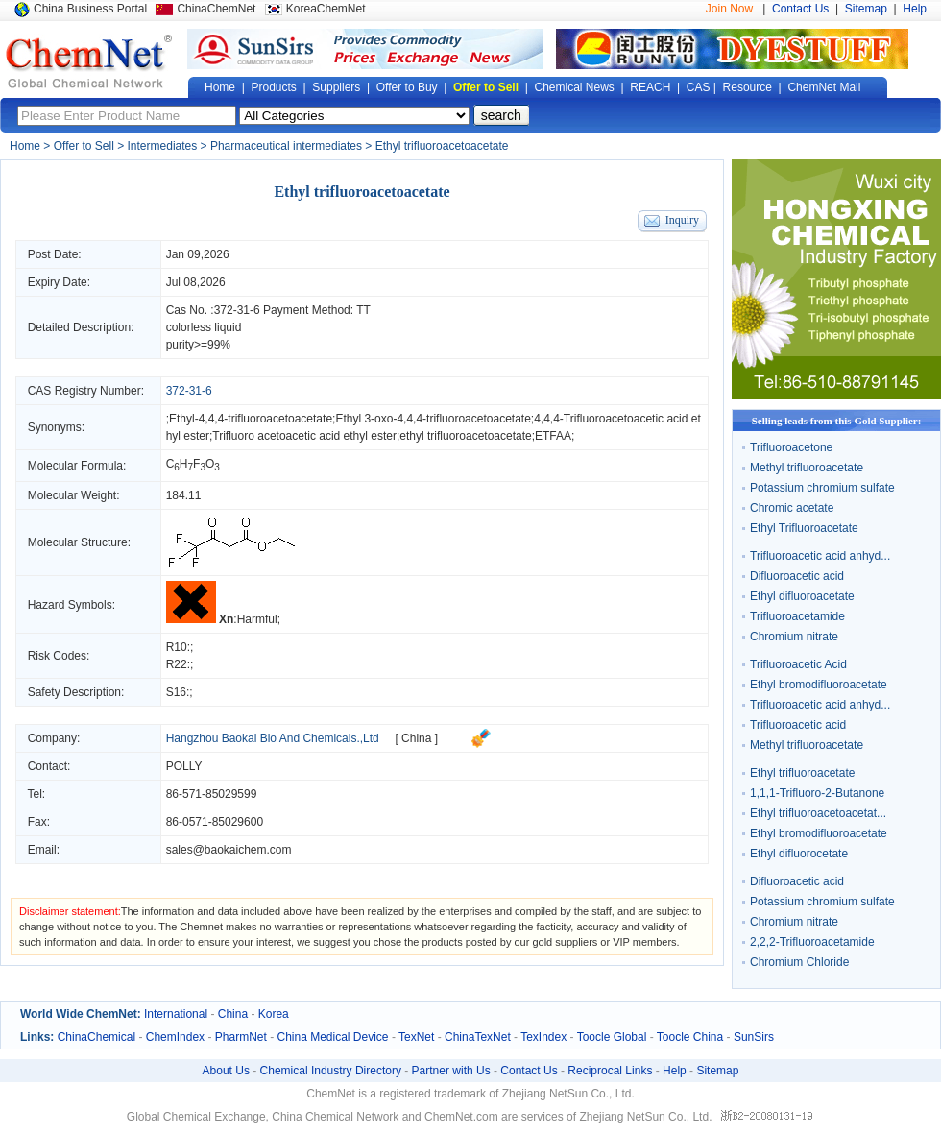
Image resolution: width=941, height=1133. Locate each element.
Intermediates (163, 146)
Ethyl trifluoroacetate (802, 773)
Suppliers (336, 87)
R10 (176, 647)
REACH (650, 87)
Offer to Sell (486, 87)
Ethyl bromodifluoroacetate (818, 684)
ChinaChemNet (216, 8)
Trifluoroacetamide (797, 616)
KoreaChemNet (326, 8)
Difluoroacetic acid (797, 576)
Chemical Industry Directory (330, 1070)
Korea (273, 1014)
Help (915, 8)
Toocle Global (612, 1037)
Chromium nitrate (794, 636)
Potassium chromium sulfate (822, 487)
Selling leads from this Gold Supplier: (837, 420)
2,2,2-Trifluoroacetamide (812, 942)
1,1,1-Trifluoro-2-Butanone (817, 793)
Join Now (729, 8)
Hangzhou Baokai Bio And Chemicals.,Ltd (272, 738)
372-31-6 (237, 310)
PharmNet (241, 1037)
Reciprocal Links (609, 1070)
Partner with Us (451, 1070)
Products (273, 87)
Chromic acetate (791, 508)
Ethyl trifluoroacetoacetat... (818, 813)
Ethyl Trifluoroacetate (804, 528)
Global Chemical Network (89, 61)
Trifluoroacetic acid (798, 725)
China (233, 1014)
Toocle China (690, 1037)
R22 (176, 664)
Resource (747, 87)
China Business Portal (90, 8)
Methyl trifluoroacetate (806, 467)
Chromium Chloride (799, 962)
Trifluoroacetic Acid (798, 664)
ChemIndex (175, 1037)
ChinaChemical (96, 1037)
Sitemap (866, 8)
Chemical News (575, 87)
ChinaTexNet (478, 1037)
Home (220, 87)
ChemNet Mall (823, 87)
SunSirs (754, 1037)
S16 (176, 692)
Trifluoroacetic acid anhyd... (820, 556)
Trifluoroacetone (791, 447)
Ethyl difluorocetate (799, 853)
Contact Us (800, 8)
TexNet (416, 1037)
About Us (226, 1070)
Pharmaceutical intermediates (286, 146)
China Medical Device (332, 1037)
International (175, 1014)
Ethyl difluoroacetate (802, 596)
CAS (699, 87)
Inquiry (682, 220)
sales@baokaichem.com (229, 849)
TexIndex (543, 1037)
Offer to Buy (407, 87)
